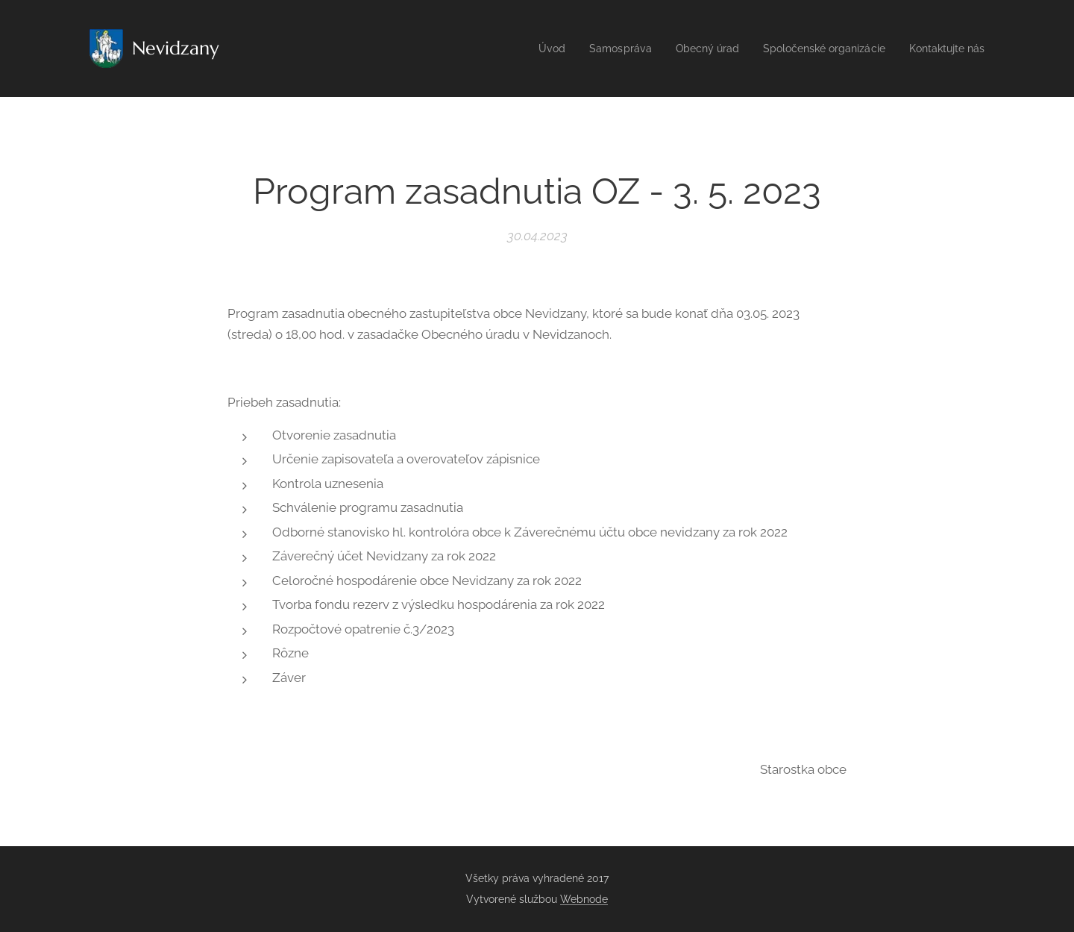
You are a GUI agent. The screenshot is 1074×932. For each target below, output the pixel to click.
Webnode (584, 899)
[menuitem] (525, 48)
